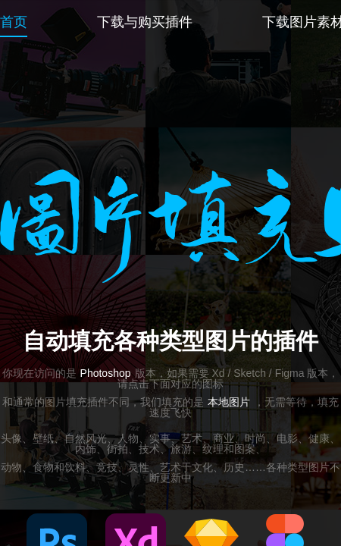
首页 (13, 22)
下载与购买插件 (144, 22)
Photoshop (105, 373)
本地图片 (229, 402)
